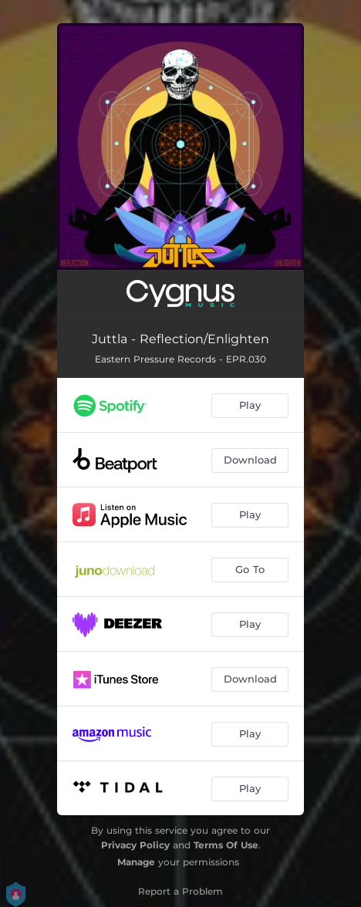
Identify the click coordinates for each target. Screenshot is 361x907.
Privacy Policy (135, 845)
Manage (136, 862)
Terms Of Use (226, 845)
